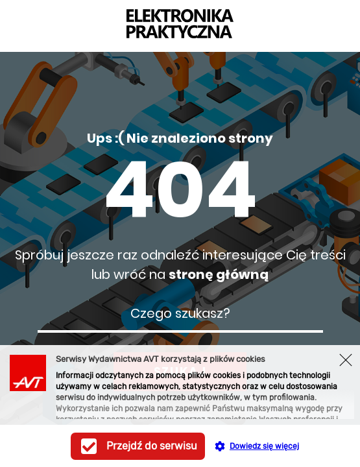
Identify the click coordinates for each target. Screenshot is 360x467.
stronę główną (219, 274)
